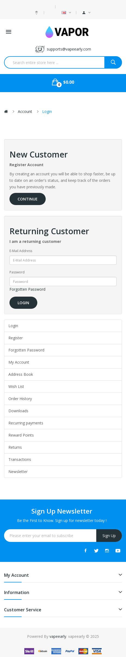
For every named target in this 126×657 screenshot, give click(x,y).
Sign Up (109, 535)
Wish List (16, 386)
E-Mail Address (20, 251)
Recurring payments (25, 422)
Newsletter (18, 471)
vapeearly (57, 636)
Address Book (20, 374)
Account (25, 111)
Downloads (18, 410)
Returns (15, 447)
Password (17, 272)
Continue (28, 199)
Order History (20, 398)
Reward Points (21, 435)
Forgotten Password (27, 289)
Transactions (19, 459)
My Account (18, 362)
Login (47, 111)
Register (15, 337)
